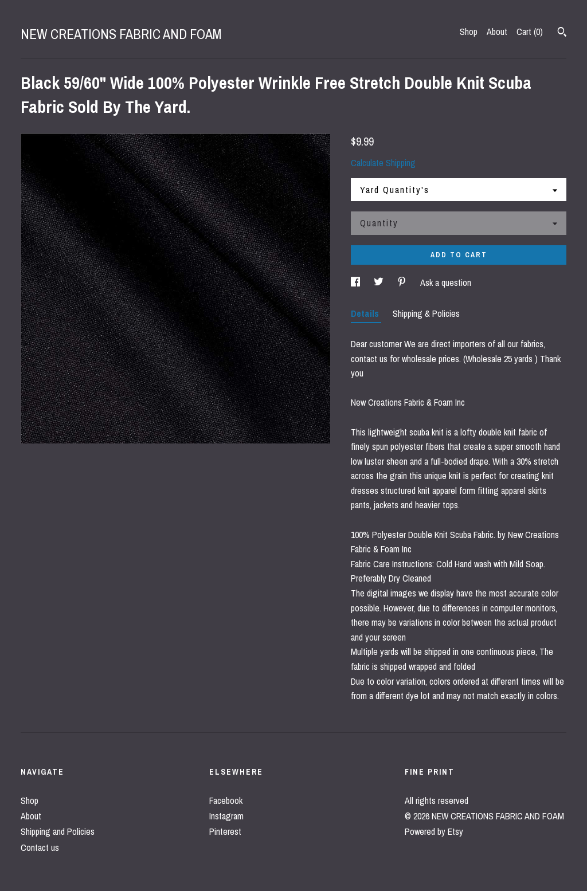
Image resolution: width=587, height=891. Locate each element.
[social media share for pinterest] (403, 282)
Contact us (40, 847)
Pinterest (225, 831)
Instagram (226, 816)
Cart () (529, 31)
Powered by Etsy (434, 831)
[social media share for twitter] (380, 282)
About (497, 31)
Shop (469, 31)
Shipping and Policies (58, 831)
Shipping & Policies (426, 313)
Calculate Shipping (383, 162)
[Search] (562, 33)
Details (366, 313)
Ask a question (445, 282)
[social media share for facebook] (356, 282)
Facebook (225, 800)
